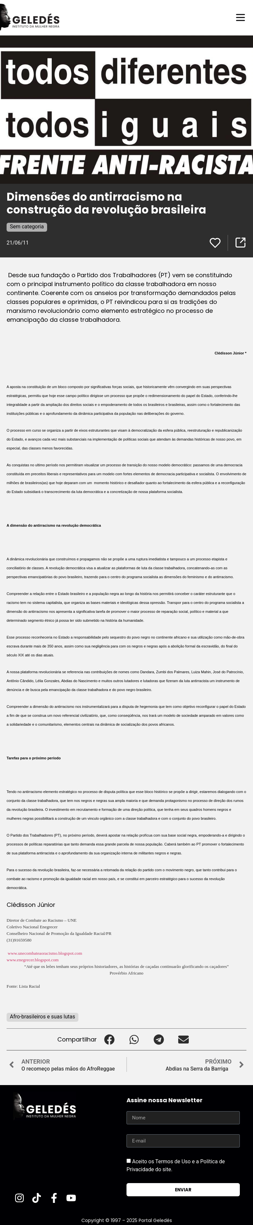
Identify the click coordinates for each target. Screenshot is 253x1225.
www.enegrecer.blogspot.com (33, 959)
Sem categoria (27, 226)
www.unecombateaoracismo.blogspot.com (45, 953)
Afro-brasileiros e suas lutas (42, 1016)
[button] (109, 1039)
